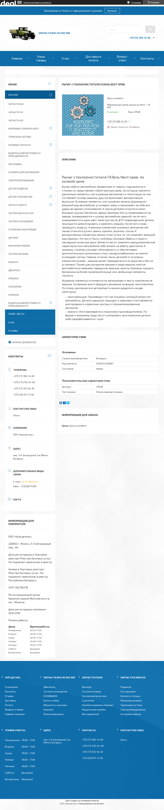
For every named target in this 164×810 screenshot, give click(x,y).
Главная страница (15, 714)
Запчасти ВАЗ (16, 104)
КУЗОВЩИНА (50, 696)
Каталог (112, 10)
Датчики (13, 237)
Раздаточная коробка (94, 709)
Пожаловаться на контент (91, 803)
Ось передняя (127, 691)
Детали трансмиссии (20, 196)
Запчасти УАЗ (15, 120)
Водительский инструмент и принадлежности (24, 154)
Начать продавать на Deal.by (37, 2)
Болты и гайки (51, 700)
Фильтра (13, 262)
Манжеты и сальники (55, 705)
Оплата (9, 705)
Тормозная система (19, 137)
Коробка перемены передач (97, 705)
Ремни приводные (54, 714)
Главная (16, 58)
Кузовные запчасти (19, 145)
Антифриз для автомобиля (23, 172)
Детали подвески (18, 188)
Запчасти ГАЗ (15, 112)
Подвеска (125, 687)
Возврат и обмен (14, 709)
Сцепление (88, 700)
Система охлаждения (20, 221)
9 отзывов (136, 2)
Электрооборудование (21, 180)
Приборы (13, 278)
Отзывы (13, 330)
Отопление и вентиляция (22, 229)
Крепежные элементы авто (23, 128)
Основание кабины (130, 714)
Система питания (18, 254)
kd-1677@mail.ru (29, 481)
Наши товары (41, 58)
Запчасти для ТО (17, 205)
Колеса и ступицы (130, 696)
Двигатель (14, 270)
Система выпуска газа (21, 213)
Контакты (147, 58)
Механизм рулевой (19, 245)
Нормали (13, 295)
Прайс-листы (16, 313)
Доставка (10, 700)
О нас (65, 58)
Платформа (15, 286)
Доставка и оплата (93, 58)
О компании (11, 687)
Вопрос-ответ (122, 58)
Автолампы (15, 164)
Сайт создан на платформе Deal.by (82, 800)
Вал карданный (90, 714)
